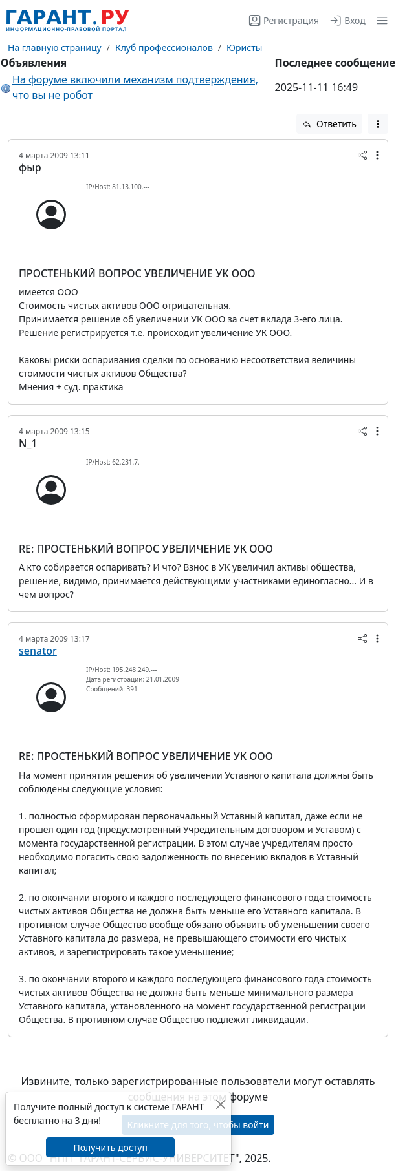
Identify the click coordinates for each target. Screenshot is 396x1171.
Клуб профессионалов (164, 47)
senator (38, 651)
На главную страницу (55, 47)
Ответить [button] (329, 124)
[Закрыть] (220, 1104)
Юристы (244, 47)
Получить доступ (110, 1147)
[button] (379, 20)
